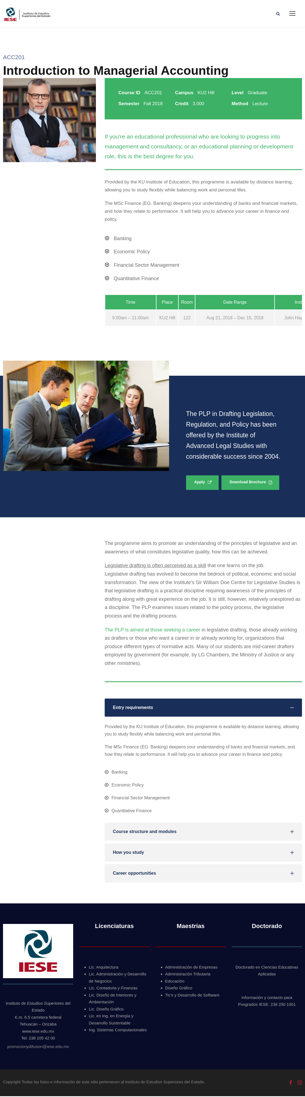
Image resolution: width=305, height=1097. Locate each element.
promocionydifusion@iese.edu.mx (38, 1047)
